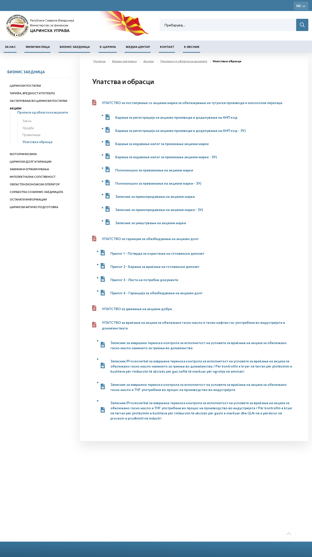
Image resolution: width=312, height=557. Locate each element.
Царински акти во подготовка (34, 207)
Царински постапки (25, 85)
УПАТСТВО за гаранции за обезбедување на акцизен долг (150, 239)
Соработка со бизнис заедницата (36, 191)
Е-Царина (108, 46)
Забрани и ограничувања (29, 169)
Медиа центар (138, 46)
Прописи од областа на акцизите (42, 112)
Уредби (28, 128)
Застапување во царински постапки (38, 100)
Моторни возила (23, 154)
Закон (26, 121)
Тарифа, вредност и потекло (32, 93)
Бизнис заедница (75, 46)
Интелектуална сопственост (33, 176)
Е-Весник (191, 46)
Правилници (31, 135)
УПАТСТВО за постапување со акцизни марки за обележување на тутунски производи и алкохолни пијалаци (192, 103)
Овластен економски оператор (35, 184)
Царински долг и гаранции (30, 161)
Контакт (167, 46)
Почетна (99, 61)
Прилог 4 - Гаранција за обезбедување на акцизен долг (156, 293)
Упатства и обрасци (37, 142)
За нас (10, 46)
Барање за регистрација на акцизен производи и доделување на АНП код (176, 117)
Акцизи (15, 108)
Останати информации (28, 199)
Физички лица (38, 46)
